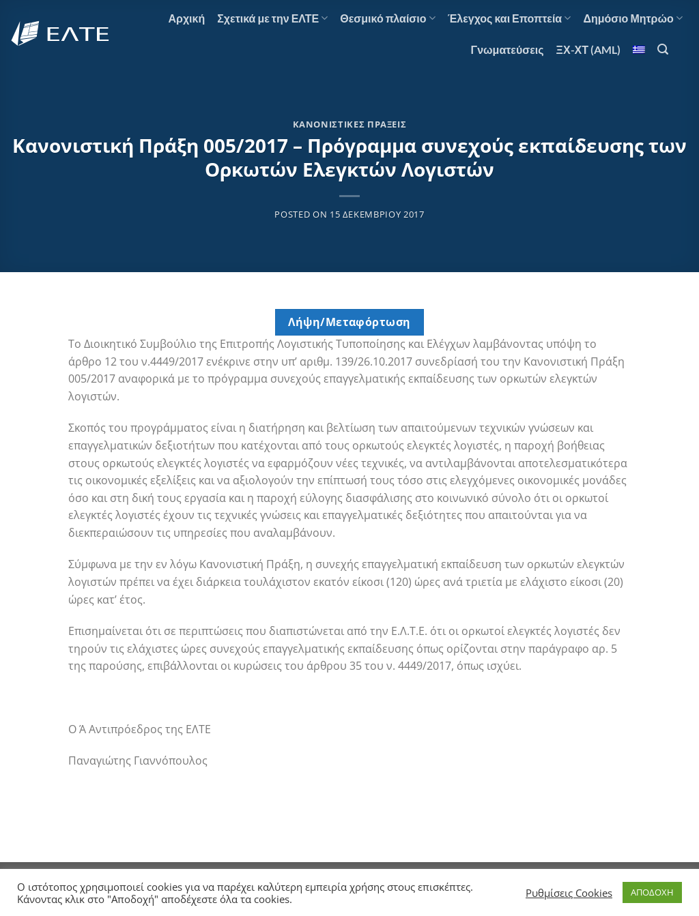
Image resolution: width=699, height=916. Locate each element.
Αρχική (186, 18)
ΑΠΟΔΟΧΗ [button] (652, 892)
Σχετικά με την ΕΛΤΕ (272, 18)
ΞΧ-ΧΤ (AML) (588, 49)
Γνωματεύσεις (507, 49)
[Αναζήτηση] (662, 49)
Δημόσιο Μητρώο (633, 18)
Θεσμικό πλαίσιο (387, 18)
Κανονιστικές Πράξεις (350, 124)
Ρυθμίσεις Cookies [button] (569, 893)
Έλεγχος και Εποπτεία (509, 18)
